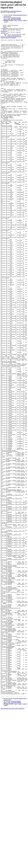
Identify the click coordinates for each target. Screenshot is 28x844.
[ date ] (15, 20)
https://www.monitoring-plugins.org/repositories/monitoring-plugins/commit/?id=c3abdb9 (11, 39)
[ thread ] (20, 20)
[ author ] (6, 21)
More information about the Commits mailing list (12, 842)
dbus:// (19, 582)
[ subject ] (24, 20)
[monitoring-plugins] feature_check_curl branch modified (12, 18)
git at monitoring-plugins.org (15, 11)
